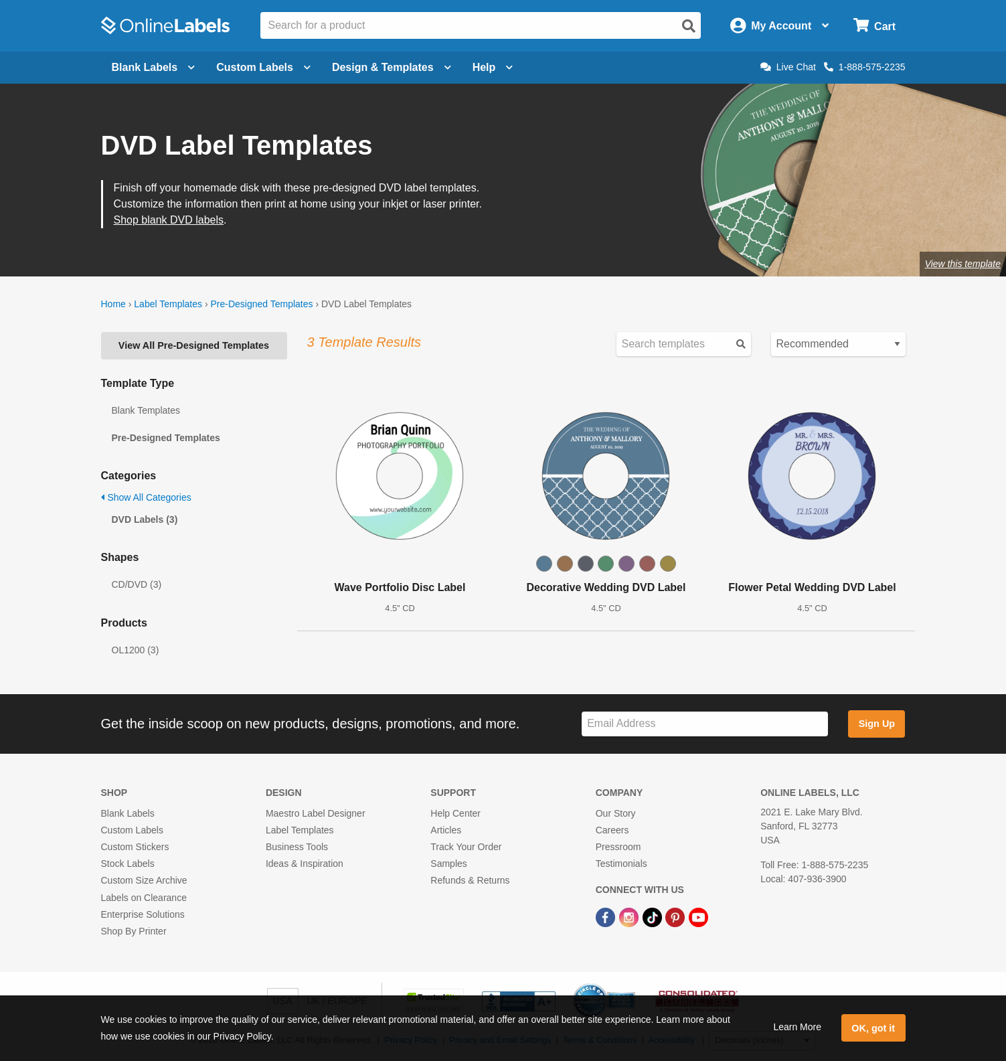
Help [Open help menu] (493, 67)
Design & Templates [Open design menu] (391, 67)
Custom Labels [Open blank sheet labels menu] (263, 67)
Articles (445, 830)
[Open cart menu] (874, 26)
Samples (448, 863)
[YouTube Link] (698, 917)
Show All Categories (146, 497)
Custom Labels (132, 830)
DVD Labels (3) (145, 519)
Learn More (797, 1027)
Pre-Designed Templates (261, 304)
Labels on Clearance (144, 897)
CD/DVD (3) (137, 584)
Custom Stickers (135, 846)
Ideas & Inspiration (304, 863)
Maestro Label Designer (315, 813)
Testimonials (621, 863)
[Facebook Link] (607, 917)
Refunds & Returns (469, 880)
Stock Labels (128, 863)
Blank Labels (128, 813)
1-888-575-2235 (865, 67)
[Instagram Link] (630, 917)
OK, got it (873, 1028)
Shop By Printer (134, 931)
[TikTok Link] (654, 917)
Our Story (616, 813)
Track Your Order (465, 846)
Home (113, 304)
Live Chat (788, 67)
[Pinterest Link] (676, 917)
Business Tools (297, 846)
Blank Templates (146, 410)
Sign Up (877, 723)
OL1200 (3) (135, 650)
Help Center (455, 813)
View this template (963, 263)
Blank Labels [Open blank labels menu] (153, 67)
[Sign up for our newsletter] (705, 724)
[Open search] (689, 26)
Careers (612, 830)
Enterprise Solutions (143, 914)
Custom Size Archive (144, 880)
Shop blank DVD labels (169, 220)
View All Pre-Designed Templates (193, 345)
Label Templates (168, 304)
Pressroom (618, 846)
